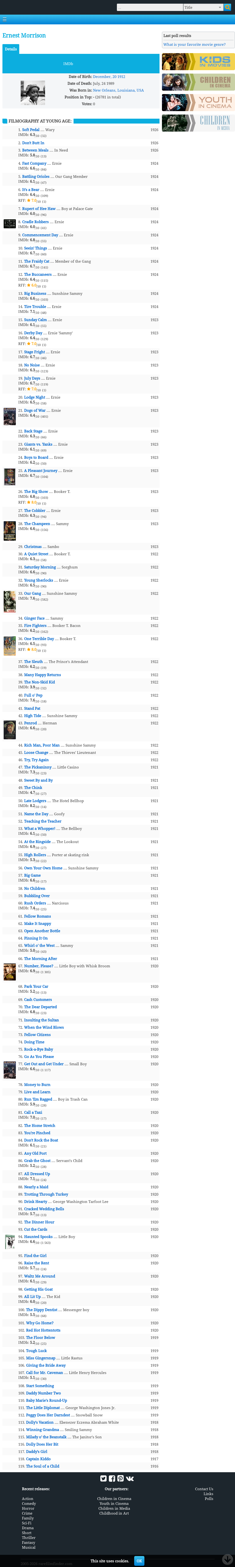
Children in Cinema (114, 1498)
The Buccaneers (38, 274)
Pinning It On (36, 938)
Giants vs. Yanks (38, 444)
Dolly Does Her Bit (42, 1444)
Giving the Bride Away (46, 1365)
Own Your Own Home (43, 867)
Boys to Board (36, 457)
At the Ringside (37, 841)
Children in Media (114, 1508)
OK (139, 1560)
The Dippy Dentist (41, 1309)
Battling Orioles (35, 176)
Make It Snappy (37, 923)
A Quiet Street (36, 553)
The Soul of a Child (42, 1466)
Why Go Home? (40, 1322)
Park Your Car (36, 986)
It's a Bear (30, 189)
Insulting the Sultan (41, 1020)
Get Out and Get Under (44, 1063)
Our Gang (32, 593)
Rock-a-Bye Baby (38, 1049)
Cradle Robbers (35, 221)
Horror (28, 1508)
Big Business (35, 293)
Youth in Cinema (114, 1503)
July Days (32, 378)
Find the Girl (35, 1255)
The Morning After (40, 958)
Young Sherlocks (38, 580)
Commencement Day (40, 234)
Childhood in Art (114, 1513)
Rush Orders (35, 903)
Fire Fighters (35, 625)
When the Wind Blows (44, 1027)
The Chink (33, 787)
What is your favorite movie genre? (194, 44)
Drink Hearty (35, 1201)
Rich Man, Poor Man (42, 745)
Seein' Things (35, 248)
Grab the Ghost (37, 1160)
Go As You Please (39, 1056)
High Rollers (35, 854)
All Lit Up (32, 1296)
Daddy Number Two (43, 1393)
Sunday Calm (35, 319)
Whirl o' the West (39, 945)
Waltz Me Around (39, 1276)
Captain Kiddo (38, 1458)
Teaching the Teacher (42, 821)
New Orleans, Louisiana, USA (118, 90)
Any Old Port (35, 1153)
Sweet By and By (38, 780)
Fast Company (34, 163)
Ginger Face (34, 618)
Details (11, 49)
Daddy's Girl (36, 1451)
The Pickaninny (37, 767)
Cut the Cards (35, 1229)
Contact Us (204, 1488)
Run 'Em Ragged (38, 1099)
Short (26, 1532)
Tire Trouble (35, 306)
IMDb (68, 63)
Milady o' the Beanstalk (46, 1436)
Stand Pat (32, 708)
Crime (27, 1513)
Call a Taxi (33, 1112)
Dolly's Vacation (40, 1422)
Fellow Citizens (37, 1034)
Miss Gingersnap (40, 1358)
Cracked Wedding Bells (44, 1208)
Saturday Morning (40, 567)
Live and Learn (37, 1091)
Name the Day (36, 813)
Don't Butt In (33, 142)
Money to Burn (37, 1084)
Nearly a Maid (36, 1186)
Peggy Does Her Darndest (48, 1415)
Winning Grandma (42, 1429)
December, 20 (104, 76)
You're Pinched (37, 1132)
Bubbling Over (37, 895)
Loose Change (36, 752)
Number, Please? (38, 965)
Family (28, 1518)
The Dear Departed (40, 1006)
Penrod (30, 723)
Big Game (32, 875)
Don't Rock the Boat (41, 1140)
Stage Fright (34, 351)
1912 (121, 76)
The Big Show (36, 491)
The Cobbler (34, 510)
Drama (28, 1527)
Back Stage (33, 431)
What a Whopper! (39, 828)
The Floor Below (40, 1337)
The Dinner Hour (39, 1222)
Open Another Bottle (42, 930)
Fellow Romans (37, 916)
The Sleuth (33, 661)
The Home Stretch (39, 1125)
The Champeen (37, 523)
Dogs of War (35, 410)
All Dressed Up (37, 1173)
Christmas (33, 546)
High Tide (32, 715)
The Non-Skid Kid (39, 682)
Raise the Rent (36, 1262)
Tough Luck (36, 1350)
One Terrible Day (39, 638)
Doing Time (34, 1041)
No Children (34, 888)
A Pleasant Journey (40, 470)
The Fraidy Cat (36, 261)
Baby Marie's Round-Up (46, 1400)
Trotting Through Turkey (46, 1194)
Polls (209, 1498)
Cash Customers (38, 999)
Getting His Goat (38, 1289)
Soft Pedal (30, 129)
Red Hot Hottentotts (43, 1330)
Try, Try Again (36, 759)
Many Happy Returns (42, 674)
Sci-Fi (26, 1522)
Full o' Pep (33, 695)
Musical (29, 1547)
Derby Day (33, 332)
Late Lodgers (35, 800)
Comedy (29, 1503)
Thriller (29, 1537)
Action (27, 1498)
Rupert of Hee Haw (39, 208)
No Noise (32, 365)
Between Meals (35, 150)
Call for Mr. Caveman (44, 1372)
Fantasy (28, 1542)
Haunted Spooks (38, 1236)
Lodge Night (34, 397)
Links (208, 1493)
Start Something (40, 1385)
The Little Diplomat (43, 1407)
